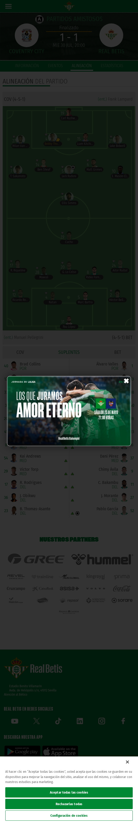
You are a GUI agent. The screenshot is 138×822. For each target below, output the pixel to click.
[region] (69, 789)
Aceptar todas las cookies (69, 792)
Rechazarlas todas (69, 804)
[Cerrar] (127, 762)
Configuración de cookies (69, 816)
